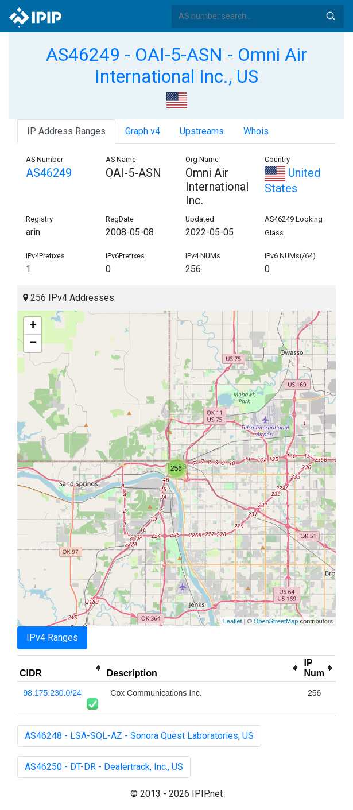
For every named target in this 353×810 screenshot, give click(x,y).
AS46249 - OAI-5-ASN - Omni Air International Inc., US (176, 65)
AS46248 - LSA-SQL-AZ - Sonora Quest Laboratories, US (139, 735)
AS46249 (49, 173)
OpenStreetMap (276, 621)
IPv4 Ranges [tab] (52, 637)
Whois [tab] (256, 131)
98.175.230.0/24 (53, 692)
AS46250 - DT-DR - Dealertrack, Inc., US (104, 766)
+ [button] (33, 326)
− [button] (33, 343)
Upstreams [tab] (202, 131)
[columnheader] (60, 668)
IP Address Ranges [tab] (66, 131)
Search (330, 16)
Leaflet (232, 621)
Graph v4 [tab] (142, 131)
